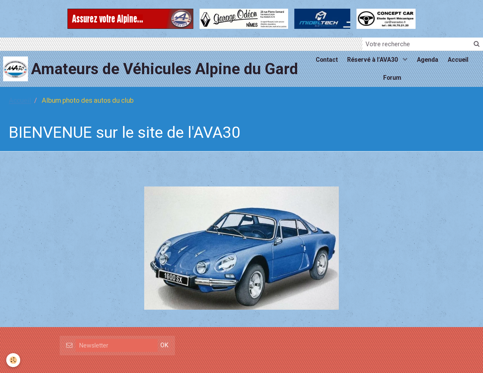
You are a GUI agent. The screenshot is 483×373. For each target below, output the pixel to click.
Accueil (458, 59)
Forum (392, 77)
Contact (327, 59)
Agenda (427, 59)
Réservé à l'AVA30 (373, 59)
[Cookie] (13, 360)
